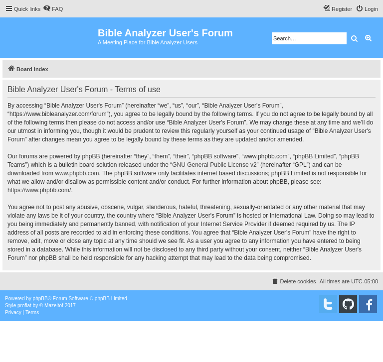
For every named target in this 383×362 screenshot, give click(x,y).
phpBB (40, 298)
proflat (24, 305)
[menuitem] (53, 9)
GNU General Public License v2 (214, 164)
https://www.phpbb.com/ (39, 190)
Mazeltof (53, 305)
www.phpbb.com (77, 173)
